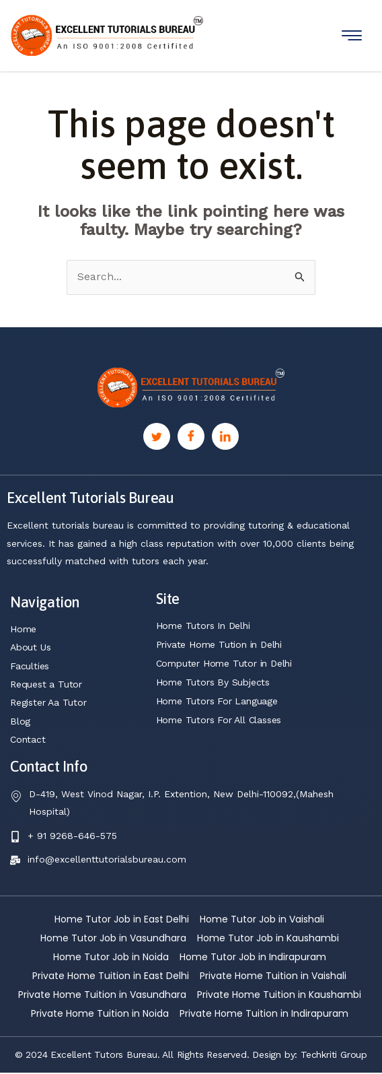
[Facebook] (191, 437)
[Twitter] (156, 437)
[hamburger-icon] (352, 35)
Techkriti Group (334, 1055)
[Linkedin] (225, 437)
